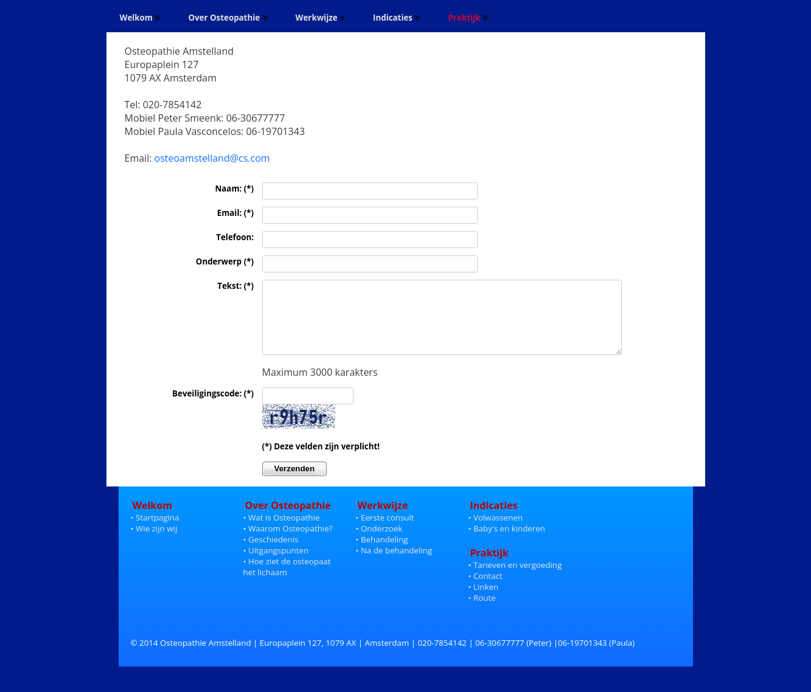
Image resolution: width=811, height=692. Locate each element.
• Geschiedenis (271, 555)
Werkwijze (321, 17)
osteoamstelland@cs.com (212, 158)
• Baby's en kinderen (506, 544)
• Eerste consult (385, 533)
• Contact (485, 592)
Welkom (140, 17)
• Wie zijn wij (154, 544)
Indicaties (396, 17)
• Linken (483, 603)
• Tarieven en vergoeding (515, 581)
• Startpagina (155, 533)
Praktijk (468, 17)
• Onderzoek (379, 544)
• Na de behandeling (394, 566)
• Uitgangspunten (276, 566)
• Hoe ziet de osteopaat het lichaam (287, 577)
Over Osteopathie (228, 17)
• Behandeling (382, 555)
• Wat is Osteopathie (281, 533)
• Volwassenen (495, 533)
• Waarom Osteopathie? (288, 544)
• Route (482, 614)
